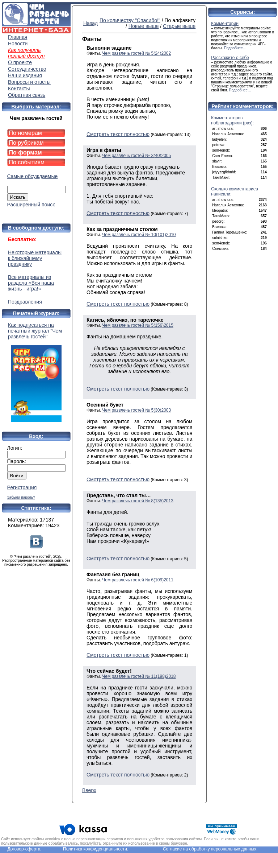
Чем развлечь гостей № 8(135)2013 (137, 500)
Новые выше (144, 26)
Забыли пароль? (21, 497)
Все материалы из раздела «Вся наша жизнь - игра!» (31, 283)
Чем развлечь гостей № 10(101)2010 (139, 234)
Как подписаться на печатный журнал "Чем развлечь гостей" (36, 372)
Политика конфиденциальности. (95, 849)
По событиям (27, 162)
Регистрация (22, 487)
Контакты (19, 88)
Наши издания (25, 75)
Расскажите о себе (230, 57)
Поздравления (25, 302)
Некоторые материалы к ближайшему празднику (35, 258)
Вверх (89, 790)
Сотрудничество (27, 69)
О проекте (20, 62)
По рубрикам (26, 143)
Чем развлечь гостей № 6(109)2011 (137, 579)
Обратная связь (26, 95)
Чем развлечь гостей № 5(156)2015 (137, 325)
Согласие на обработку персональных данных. (210, 849)
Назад (90, 23)
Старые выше (179, 26)
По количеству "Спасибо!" (130, 20)
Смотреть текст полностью (118, 134)
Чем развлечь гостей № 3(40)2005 (136, 155)
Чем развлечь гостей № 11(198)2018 (139, 676)
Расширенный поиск (31, 204)
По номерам (25, 133)
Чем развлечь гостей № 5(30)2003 (136, 410)
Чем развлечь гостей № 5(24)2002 (136, 53)
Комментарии (225, 23)
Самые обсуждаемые (32, 176)
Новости (18, 43)
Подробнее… (235, 48)
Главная (17, 37)
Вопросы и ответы (29, 82)
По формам (25, 152)
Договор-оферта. (24, 849)
